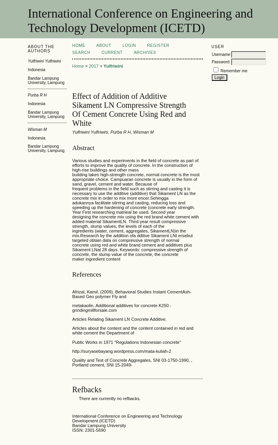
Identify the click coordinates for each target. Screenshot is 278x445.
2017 (94, 66)
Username (221, 54)
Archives (145, 52)
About (103, 45)
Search (81, 52)
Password (221, 62)
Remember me (234, 71)
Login (129, 45)
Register (158, 45)
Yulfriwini (113, 66)
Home (78, 45)
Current (111, 52)
